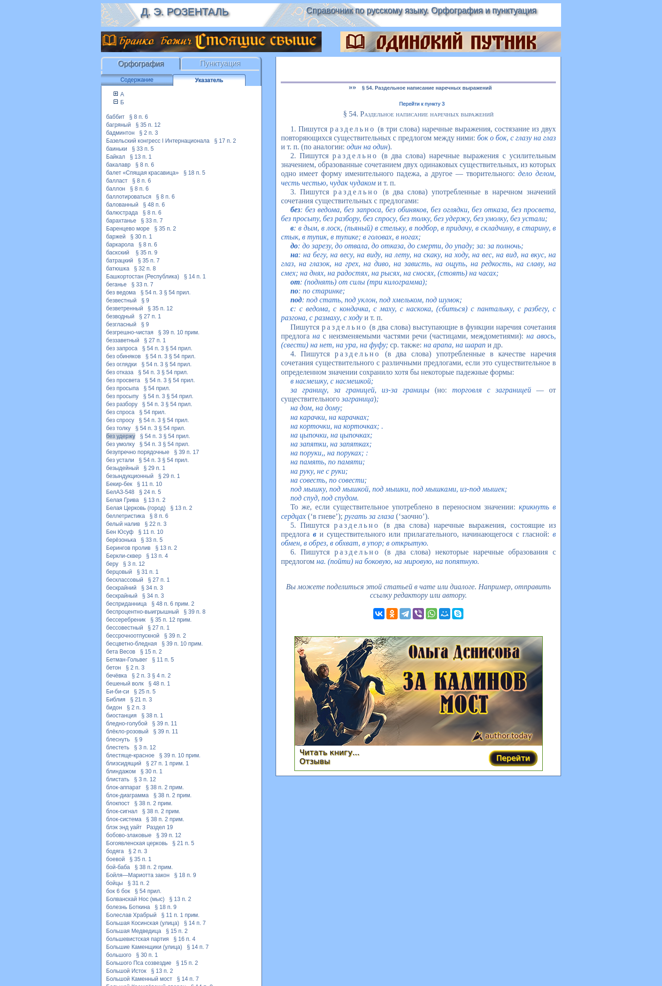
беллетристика (125, 516)
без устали (120, 460)
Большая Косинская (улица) (142, 923)
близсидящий (123, 763)
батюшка (117, 268)
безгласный (121, 324)
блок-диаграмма (127, 795)
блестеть (117, 747)
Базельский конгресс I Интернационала (157, 141)
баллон (115, 188)
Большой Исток (126, 971)
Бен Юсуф (119, 532)
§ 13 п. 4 (157, 556)
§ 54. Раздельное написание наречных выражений (427, 88)
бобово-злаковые (129, 835)
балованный (122, 204)
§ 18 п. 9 (185, 875)
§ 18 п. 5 (195, 172)
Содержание (136, 80)
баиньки (116, 149)
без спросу (120, 420)
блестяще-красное (130, 755)
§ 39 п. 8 (195, 612)
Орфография (141, 64)
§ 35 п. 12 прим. (171, 619)
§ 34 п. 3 (152, 588)
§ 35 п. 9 (147, 252)
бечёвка (116, 675)
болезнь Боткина (128, 907)
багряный (118, 125)
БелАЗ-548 (120, 492)
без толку (118, 428)
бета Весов (120, 651)
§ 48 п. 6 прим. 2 (172, 604)
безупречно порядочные (137, 452)
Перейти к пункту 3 (422, 104)
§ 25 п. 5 (145, 691)
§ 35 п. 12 (148, 125)
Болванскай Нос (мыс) (135, 899)
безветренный (124, 308)
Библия (115, 699)
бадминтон (120, 133)
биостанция (121, 715)
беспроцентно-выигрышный (142, 612)
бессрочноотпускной (133, 635)
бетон (113, 667)
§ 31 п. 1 (148, 572)
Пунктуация (220, 64)
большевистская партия (137, 939)
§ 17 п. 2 (225, 141)
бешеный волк (125, 683)
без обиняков (123, 356)
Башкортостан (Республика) (142, 276)
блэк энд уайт (124, 827)
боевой (115, 859)
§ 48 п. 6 (154, 204)
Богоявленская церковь (137, 843)
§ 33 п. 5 (143, 149)
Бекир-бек (119, 484)
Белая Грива (122, 500)
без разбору (122, 404)
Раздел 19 (159, 827)
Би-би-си (117, 691)
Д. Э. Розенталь (184, 11)
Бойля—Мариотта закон (137, 875)
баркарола (120, 244)
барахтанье (121, 220)
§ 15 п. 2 (151, 651)
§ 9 (145, 300)
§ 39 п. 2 (175, 635)
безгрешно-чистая (130, 332)
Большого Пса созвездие (138, 963)
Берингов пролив (128, 548)
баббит (115, 117)
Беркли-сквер (123, 556)
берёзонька (121, 540)
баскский (118, 252)
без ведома (121, 292)
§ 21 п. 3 (141, 699)
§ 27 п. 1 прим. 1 (167, 763)
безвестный (121, 300)
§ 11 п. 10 (149, 484)
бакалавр (118, 165)
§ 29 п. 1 (155, 468)
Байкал (115, 157)
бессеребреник (126, 619)
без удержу (120, 436)
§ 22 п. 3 (156, 524)
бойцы (114, 883)
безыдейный (122, 468)
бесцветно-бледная (131, 643)
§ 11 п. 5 (163, 659)
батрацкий (119, 260)
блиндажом (121, 771)
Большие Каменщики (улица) (144, 947)
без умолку (120, 444)
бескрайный (122, 596)
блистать (118, 779)
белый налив (123, 524)
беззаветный (122, 340)
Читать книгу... (330, 752)
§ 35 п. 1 (141, 859)
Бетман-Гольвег (126, 659)
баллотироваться (128, 196)
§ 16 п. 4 (185, 939)
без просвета (123, 380)
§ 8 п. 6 (138, 117)
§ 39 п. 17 (186, 452)
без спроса (120, 412)
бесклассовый (124, 580)
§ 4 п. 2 (161, 675)
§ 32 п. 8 (145, 268)
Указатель (209, 80)
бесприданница (126, 604)
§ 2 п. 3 (148, 133)
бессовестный (124, 627)
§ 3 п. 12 (134, 564)
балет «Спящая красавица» (142, 172)
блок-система (123, 819)
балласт (116, 180)
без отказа (119, 372)
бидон (114, 707)
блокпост (118, 803)
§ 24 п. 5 (150, 492)
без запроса (122, 348)
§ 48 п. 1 (159, 683)
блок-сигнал (122, 811)
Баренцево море (127, 228)
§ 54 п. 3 (151, 292)
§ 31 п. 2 (139, 883)
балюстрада (122, 212)
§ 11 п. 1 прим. (181, 915)
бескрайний (121, 588)
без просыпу (122, 396)
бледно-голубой (126, 723)
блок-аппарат (123, 787)
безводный (120, 316)
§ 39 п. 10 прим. (179, 332)
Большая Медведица (133, 931)
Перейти (513, 758)
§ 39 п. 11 (164, 723)
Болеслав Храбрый (131, 915)
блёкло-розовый (127, 731)
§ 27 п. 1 (150, 316)
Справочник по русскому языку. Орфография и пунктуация (421, 10)
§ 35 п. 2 (165, 228)
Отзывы (315, 761)
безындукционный (130, 476)
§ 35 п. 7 (149, 260)
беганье (116, 284)
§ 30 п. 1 (141, 236)
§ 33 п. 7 (152, 220)
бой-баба (118, 867)
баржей (115, 236)
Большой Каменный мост (139, 979)
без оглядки (121, 364)
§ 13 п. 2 (155, 500)
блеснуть (118, 739)
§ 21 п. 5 (183, 843)
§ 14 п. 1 (195, 276)
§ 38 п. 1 (152, 715)
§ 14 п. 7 (195, 923)
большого (118, 955)
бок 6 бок (118, 891)
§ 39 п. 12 (168, 835)
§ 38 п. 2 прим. (165, 787)
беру (112, 564)
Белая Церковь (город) (136, 508)
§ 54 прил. (177, 292)
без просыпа (122, 388)
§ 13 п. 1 (141, 157)
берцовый (119, 572)
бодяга (115, 851)
